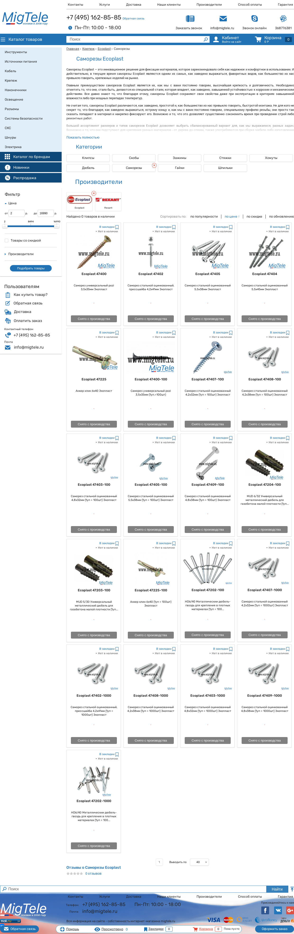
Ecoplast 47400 (94, 274)
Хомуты (271, 158)
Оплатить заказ (28, 321)
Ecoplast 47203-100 (94, 590)
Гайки (179, 168)
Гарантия (285, 5)
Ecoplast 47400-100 (151, 379)
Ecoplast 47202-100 (208, 590)
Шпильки (225, 168)
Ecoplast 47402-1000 (94, 696)
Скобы (134, 158)
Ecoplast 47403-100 (94, 485)
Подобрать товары (31, 268)
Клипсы (88, 158)
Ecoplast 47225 (94, 379)
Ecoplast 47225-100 (151, 590)
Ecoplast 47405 (207, 274)
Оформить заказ (274, 929)
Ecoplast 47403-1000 (207, 696)
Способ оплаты (250, 5)
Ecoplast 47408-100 (264, 379)
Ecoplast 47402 (150, 274)
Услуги (104, 5)
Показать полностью (82, 137)
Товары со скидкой (23, 240)
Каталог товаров (21, 39)
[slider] (5, 226)
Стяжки (225, 158)
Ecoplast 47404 (264, 274)
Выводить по (178, 862)
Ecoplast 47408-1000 (150, 696)
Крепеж (88, 49)
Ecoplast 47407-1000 (265, 590)
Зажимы (179, 158)
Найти (277, 889)
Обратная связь (133, 18)
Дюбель (88, 168)
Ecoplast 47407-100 (208, 379)
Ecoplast (104, 49)
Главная (72, 49)
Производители (209, 5)
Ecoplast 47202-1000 (94, 801)
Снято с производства (94, 319)
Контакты (75, 5)
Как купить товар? (30, 295)
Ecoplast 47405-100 (151, 485)
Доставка (133, 5)
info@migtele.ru (29, 347)
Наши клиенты (169, 5)
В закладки (107, 227)
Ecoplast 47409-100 (208, 485)
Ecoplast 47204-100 (264, 485)
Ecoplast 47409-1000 (264, 696)
